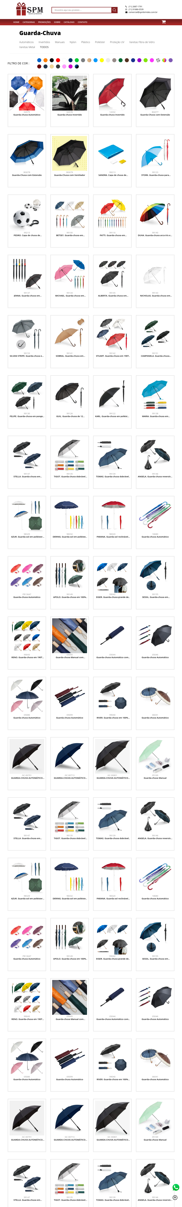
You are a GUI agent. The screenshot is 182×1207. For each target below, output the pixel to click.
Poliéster (100, 42)
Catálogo (69, 22)
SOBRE (57, 22)
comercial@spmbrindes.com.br (143, 12)
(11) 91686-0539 (136, 9)
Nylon (73, 42)
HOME (16, 22)
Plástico (85, 42)
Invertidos (44, 42)
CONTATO (82, 22)
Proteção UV (117, 42)
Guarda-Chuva (40, 33)
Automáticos (26, 42)
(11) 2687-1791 (135, 6)
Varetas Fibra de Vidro (142, 42)
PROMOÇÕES (44, 22)
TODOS (44, 47)
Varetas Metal (27, 47)
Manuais (60, 42)
